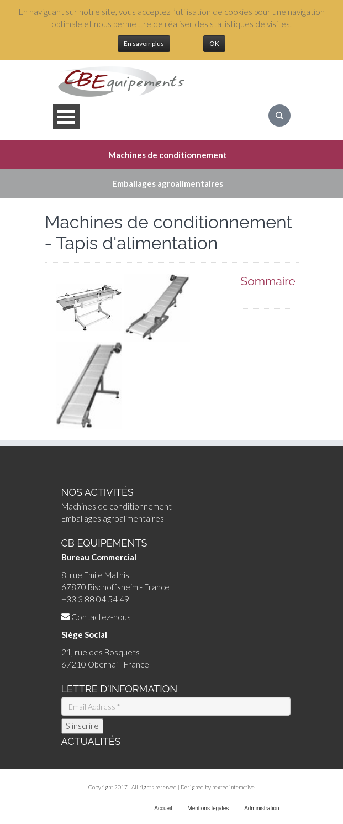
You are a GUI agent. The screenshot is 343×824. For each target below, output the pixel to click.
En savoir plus (144, 43)
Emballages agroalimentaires (112, 518)
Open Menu (66, 116)
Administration (261, 808)
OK (214, 43)
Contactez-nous (101, 617)
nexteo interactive (233, 787)
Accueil (163, 808)
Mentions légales (208, 808)
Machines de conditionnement (116, 506)
